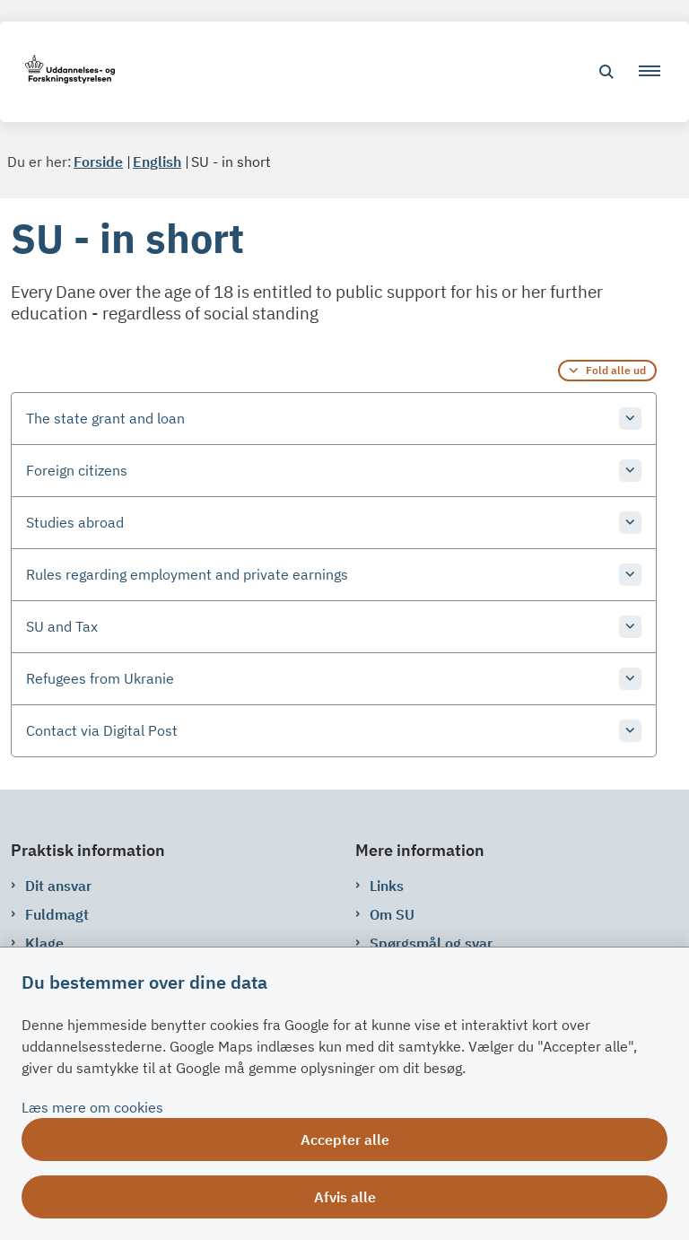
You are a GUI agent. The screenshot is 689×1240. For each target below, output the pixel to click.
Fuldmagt (57, 914)
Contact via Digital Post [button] (102, 730)
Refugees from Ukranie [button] (100, 678)
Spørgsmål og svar (431, 943)
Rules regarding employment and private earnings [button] (187, 574)
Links (387, 886)
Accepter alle (345, 1139)
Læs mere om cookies (92, 1107)
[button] (657, 71)
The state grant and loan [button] (105, 418)
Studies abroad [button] (75, 522)
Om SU (392, 914)
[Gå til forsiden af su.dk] (64, 72)
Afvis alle (345, 1197)
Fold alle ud (616, 370)
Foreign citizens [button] (76, 470)
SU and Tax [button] (62, 626)
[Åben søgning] (606, 71)
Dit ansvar (58, 886)
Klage (44, 943)
